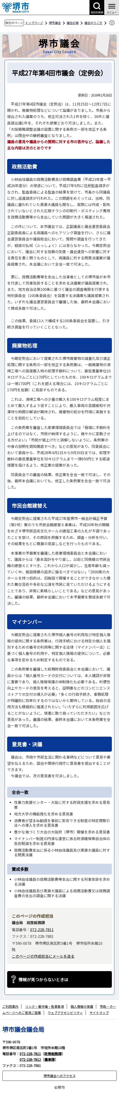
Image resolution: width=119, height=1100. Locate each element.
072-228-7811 (42, 929)
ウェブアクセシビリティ (65, 1012)
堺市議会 (55, 23)
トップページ (34, 23)
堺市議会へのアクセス (60, 1075)
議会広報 (73, 23)
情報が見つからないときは (43, 979)
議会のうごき (93, 23)
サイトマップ (99, 1012)
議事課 (49, 1059)
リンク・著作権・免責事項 (44, 1006)
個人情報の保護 (82, 1006)
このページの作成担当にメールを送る (43, 956)
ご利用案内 (10, 1006)
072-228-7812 (30, 1059)
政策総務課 (53, 1053)
